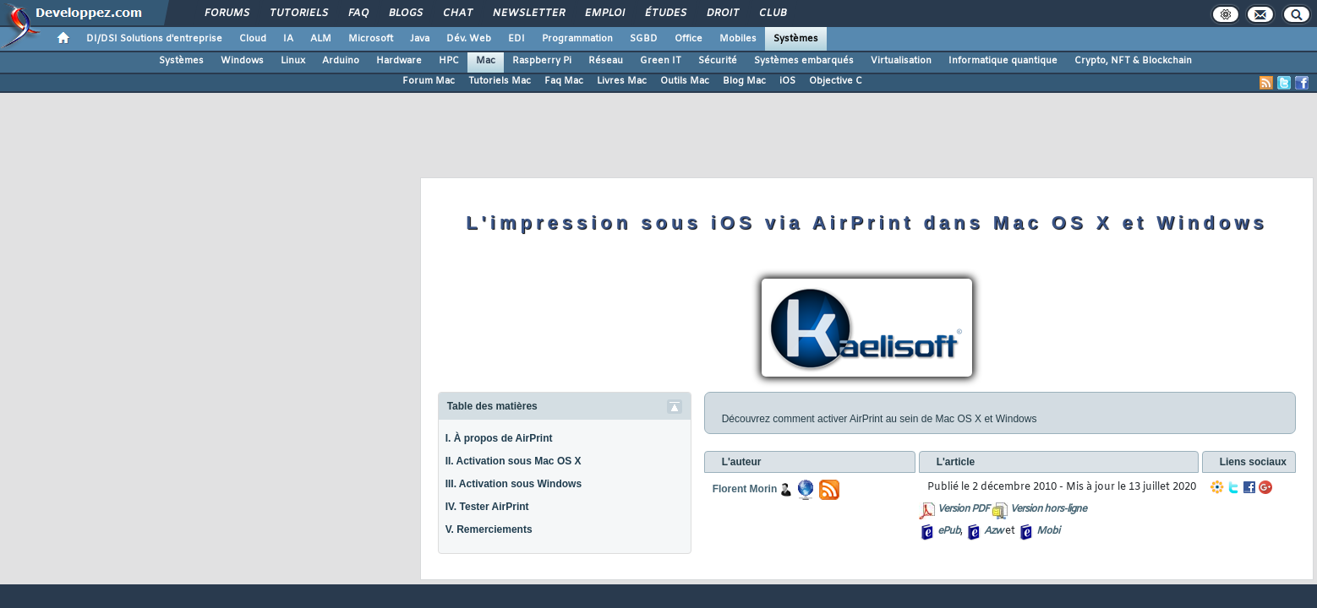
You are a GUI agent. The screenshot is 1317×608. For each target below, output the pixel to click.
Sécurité (717, 61)
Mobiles (738, 39)
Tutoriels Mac (499, 81)
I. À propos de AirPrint (499, 438)
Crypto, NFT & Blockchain (1133, 61)
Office (688, 39)
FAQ (357, 13)
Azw (993, 531)
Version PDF (963, 509)
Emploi (604, 13)
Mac (485, 61)
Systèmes (795, 39)
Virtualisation (901, 61)
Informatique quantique (1002, 61)
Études (664, 13)
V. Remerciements (489, 529)
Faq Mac (563, 81)
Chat (456, 13)
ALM (320, 39)
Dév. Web (468, 39)
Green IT (660, 61)
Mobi (1047, 531)
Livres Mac (622, 81)
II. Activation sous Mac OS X (513, 461)
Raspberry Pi (541, 61)
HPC (449, 61)
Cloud (252, 39)
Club (772, 13)
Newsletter (528, 13)
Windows (242, 61)
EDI (516, 39)
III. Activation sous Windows (513, 484)
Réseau (605, 61)
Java (419, 39)
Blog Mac (744, 81)
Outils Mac (684, 81)
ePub (948, 531)
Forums (226, 13)
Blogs (405, 13)
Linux (293, 61)
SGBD (644, 39)
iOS (787, 81)
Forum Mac (428, 81)
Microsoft (370, 39)
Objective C (835, 81)
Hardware (399, 61)
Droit (722, 13)
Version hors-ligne (1048, 509)
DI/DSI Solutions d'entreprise (154, 39)
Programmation (577, 39)
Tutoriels (298, 13)
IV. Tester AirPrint (487, 507)
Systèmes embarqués (804, 61)
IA (288, 39)
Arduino (340, 61)
